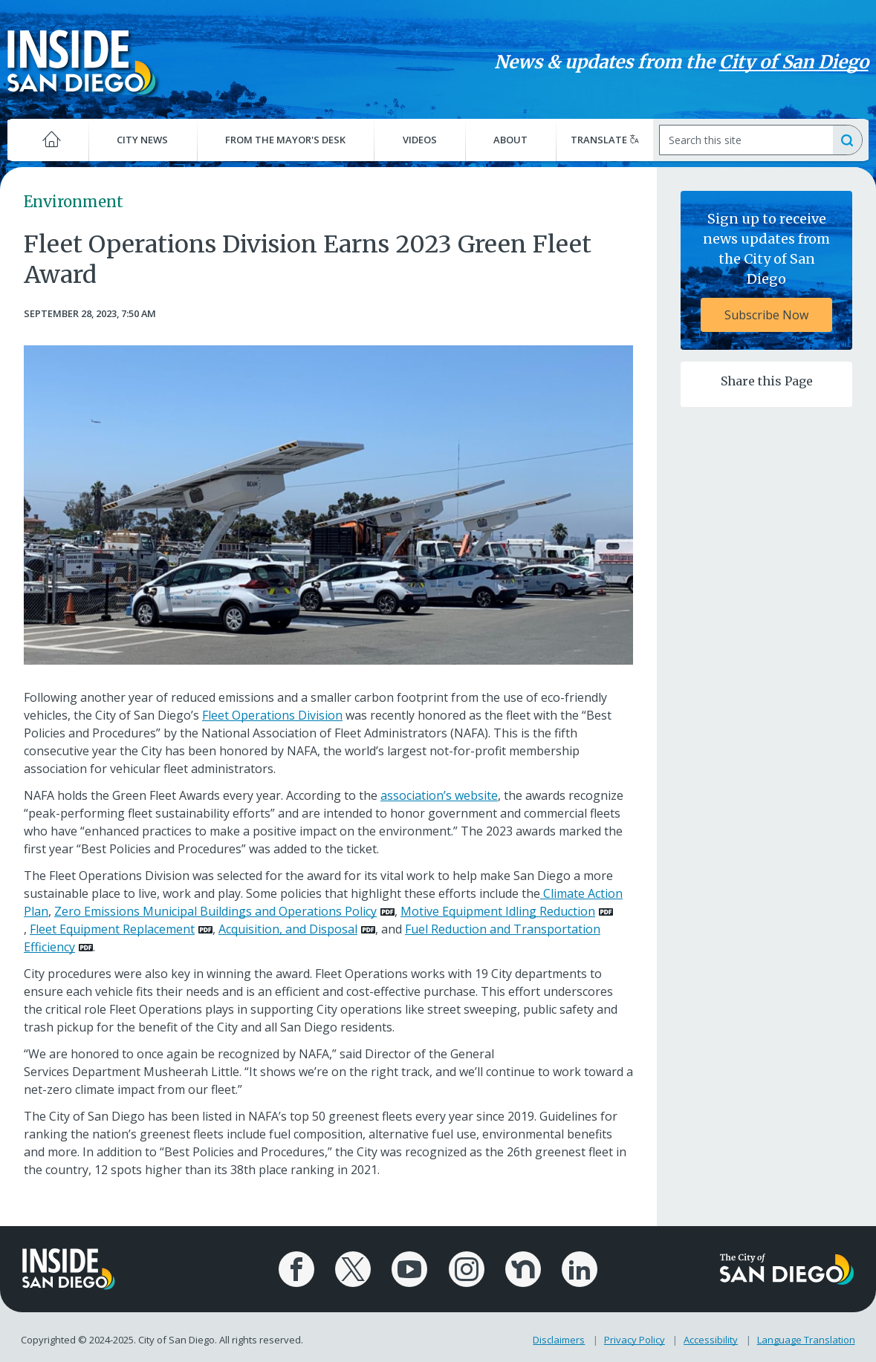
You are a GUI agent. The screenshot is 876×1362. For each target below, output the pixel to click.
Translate (603, 139)
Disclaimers (559, 1338)
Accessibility (711, 1338)
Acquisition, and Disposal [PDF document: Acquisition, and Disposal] (287, 929)
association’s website (439, 795)
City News (145, 139)
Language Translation (807, 1338)
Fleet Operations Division (272, 715)
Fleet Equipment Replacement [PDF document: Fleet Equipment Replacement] (112, 929)
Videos (420, 139)
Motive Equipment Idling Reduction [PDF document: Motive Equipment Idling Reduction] (497, 911)
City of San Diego (789, 62)
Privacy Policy (635, 1338)
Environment (73, 201)
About (510, 139)
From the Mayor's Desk (287, 139)
